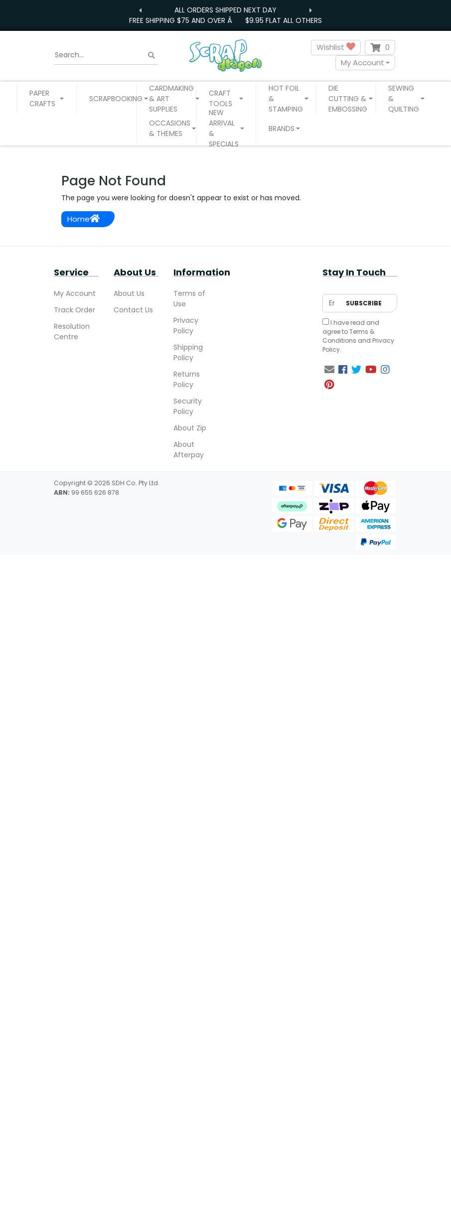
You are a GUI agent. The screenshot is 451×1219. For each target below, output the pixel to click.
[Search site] (151, 55)
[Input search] (106, 55)
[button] (46, 99)
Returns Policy (186, 379)
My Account (362, 62)
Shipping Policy (188, 352)
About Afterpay (188, 449)
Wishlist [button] (335, 47)
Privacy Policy (185, 325)
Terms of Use (189, 298)
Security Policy (187, 406)
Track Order (74, 310)
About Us (129, 293)
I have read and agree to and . (358, 336)
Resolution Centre (72, 331)
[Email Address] (331, 303)
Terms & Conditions (348, 336)
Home (83, 219)
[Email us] (329, 370)
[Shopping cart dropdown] (380, 47)
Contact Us (133, 310)
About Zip (189, 428)
